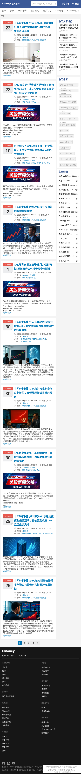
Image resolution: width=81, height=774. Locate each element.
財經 (63, 238)
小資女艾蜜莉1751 (67, 125)
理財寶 (4, 667)
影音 (4, 681)
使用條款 (13, 770)
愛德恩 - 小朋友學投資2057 (68, 119)
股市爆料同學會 (8, 696)
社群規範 (32, 770)
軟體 (4, 671)
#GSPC (34, 339)
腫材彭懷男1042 (66, 153)
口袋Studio (46, 711)
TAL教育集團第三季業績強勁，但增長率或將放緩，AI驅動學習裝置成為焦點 (33, 457)
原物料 (64, 243)
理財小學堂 (66, 216)
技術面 (64, 198)
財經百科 (5, 718)
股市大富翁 (46, 685)
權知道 (25, 37)
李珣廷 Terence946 (68, 165)
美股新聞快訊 (26, 40)
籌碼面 (64, 203)
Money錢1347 (65, 142)
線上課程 (5, 678)
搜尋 (55, 3)
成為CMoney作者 (49, 729)
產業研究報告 (68, 194)
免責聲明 (40, 770)
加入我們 (22, 655)
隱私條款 (5, 770)
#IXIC (40, 339)
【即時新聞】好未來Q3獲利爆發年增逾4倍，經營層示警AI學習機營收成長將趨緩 (34, 326)
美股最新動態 (41, 40)
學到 (43, 707)
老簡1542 (64, 130)
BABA (39, 163)
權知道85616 (65, 96)
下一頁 (35, 643)
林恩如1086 (65, 148)
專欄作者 (65, 234)
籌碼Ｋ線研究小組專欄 (68, 176)
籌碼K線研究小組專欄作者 (68, 230)
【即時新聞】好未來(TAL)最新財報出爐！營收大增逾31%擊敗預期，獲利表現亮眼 (34, 27)
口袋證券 (5, 725)
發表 (66, 3)
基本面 (64, 207)
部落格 (14, 655)
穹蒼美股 (64, 261)
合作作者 (5, 685)
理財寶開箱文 (68, 212)
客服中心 (45, 722)
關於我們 (5, 655)
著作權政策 (22, 770)
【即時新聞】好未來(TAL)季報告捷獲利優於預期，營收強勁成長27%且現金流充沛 (34, 520)
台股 (4, 11)
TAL (33, 40)
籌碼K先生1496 (66, 136)
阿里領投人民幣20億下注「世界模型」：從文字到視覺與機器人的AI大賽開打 (33, 149)
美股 (12, 11)
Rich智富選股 (66, 256)
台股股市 (5, 736)
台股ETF (5, 743)
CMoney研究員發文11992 (68, 108)
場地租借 (45, 733)
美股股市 (5, 740)
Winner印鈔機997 (67, 159)
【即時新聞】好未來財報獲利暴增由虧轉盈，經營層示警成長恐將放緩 (33, 392)
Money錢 (65, 221)
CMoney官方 (73, 11)
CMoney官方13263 (68, 102)
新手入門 (47, 11)
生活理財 (59, 11)
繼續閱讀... (8, 75)
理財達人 (35, 11)
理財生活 (65, 252)
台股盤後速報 (68, 247)
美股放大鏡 (6, 721)
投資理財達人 (68, 190)
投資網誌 (5, 707)
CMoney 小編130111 (65, 90)
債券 (4, 750)
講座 (4, 674)
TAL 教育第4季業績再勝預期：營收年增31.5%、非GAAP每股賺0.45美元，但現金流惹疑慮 (34, 88)
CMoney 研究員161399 (66, 85)
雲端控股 (45, 692)
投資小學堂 (6, 714)
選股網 (44, 689)
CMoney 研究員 (29, 99)
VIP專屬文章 (67, 185)
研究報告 (22, 11)
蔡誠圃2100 (65, 113)
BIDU (44, 163)
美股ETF (5, 747)
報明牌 (44, 696)
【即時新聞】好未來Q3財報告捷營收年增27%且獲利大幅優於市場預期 (33, 584)
